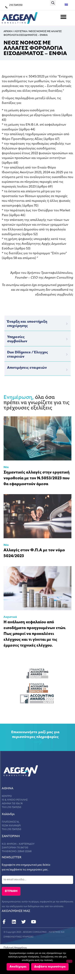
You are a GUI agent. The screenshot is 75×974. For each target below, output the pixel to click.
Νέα (6, 467)
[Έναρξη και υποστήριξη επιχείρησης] (67, 324)
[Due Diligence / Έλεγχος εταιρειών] (67, 354)
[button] (53, 3)
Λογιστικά (10, 617)
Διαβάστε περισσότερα (50, 966)
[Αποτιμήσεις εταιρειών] (67, 370)
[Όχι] (69, 961)
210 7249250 (15, 5)
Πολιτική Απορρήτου (15, 947)
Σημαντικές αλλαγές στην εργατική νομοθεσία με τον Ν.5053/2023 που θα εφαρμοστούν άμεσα (37, 478)
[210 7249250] (6, 7)
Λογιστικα (20, 31)
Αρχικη (8, 31)
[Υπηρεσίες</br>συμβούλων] (67, 339)
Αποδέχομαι (18, 966)
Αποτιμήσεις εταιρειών (27, 368)
